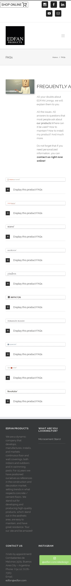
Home (55, 57)
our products (44, 123)
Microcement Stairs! (49, 439)
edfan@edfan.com (16, 580)
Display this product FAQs (24, 190)
